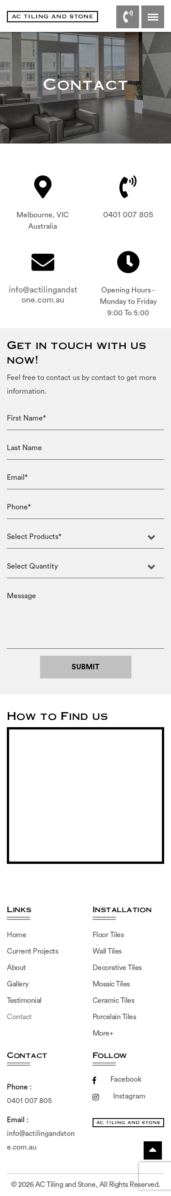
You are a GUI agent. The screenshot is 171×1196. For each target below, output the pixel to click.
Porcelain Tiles (114, 1017)
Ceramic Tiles (114, 1000)
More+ (103, 1033)
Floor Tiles (108, 935)
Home (16, 935)
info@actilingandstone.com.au (43, 295)
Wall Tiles (107, 951)
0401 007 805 (128, 214)
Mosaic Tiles (111, 984)
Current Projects (32, 951)
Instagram (119, 1096)
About (16, 967)
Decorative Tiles (117, 967)
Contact (19, 1017)
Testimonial (24, 1000)
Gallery (18, 984)
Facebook (117, 1079)
